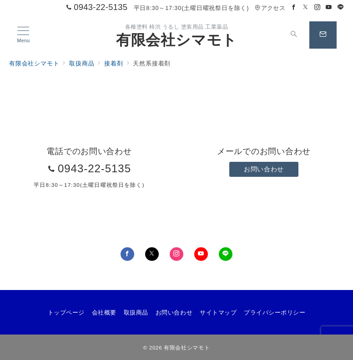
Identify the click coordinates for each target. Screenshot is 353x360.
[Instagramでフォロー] (317, 7)
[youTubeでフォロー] (201, 254)
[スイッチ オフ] (293, 35)
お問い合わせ (263, 169)
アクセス (270, 8)
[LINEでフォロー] (341, 7)
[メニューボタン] (23, 35)
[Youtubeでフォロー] (329, 7)
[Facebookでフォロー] (294, 7)
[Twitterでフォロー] (306, 7)
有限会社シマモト (176, 40)
